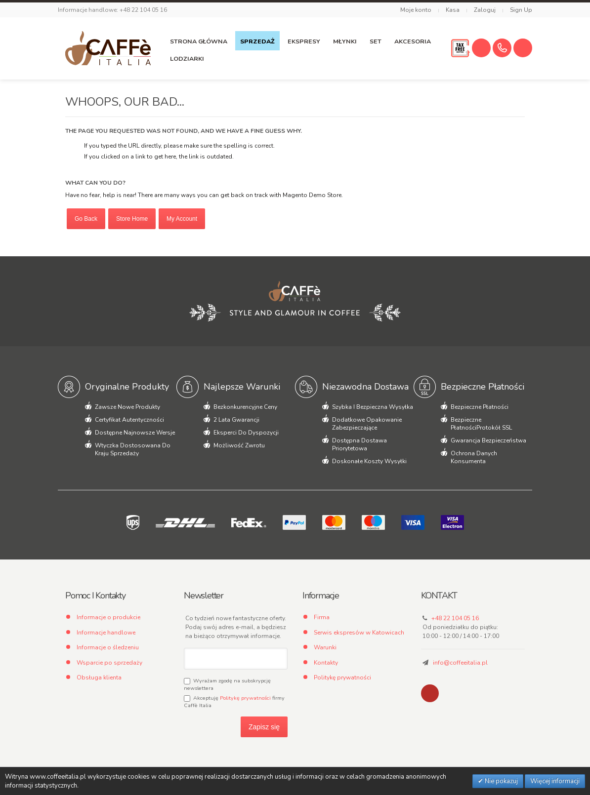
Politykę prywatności (245, 698)
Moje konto (415, 10)
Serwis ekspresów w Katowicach (359, 632)
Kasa (453, 10)
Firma (322, 617)
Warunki (325, 647)
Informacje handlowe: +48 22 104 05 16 (112, 10)
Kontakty (326, 663)
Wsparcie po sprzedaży (109, 663)
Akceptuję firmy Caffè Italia (234, 701)
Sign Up (521, 10)
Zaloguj (485, 10)
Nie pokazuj (500, 781)
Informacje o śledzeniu (108, 647)
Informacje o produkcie (108, 617)
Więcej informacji (555, 781)
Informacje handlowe (106, 632)
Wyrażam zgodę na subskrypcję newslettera (227, 684)
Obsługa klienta (99, 677)
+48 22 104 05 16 (455, 618)
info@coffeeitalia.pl (460, 663)
